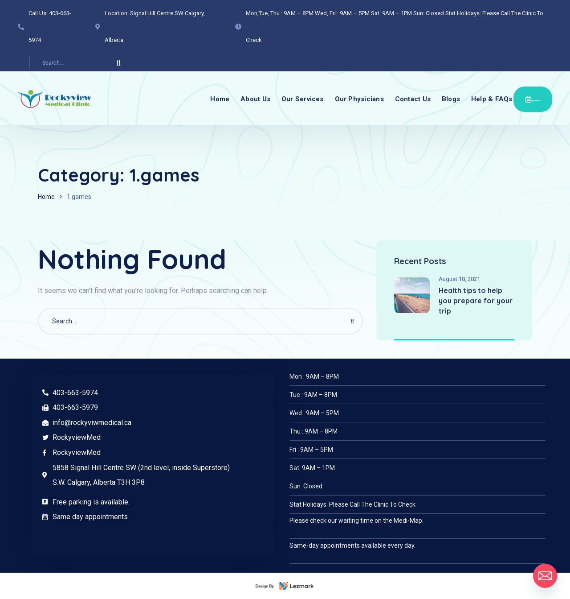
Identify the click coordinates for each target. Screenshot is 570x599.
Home (206, 98)
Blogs (454, 98)
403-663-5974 (75, 392)
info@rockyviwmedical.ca (92, 422)
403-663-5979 (75, 407)
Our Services (295, 98)
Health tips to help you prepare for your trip (476, 300)
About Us (245, 98)
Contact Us (413, 98)
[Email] (545, 576)
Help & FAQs (499, 98)
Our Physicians (356, 98)
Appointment (537, 98)
